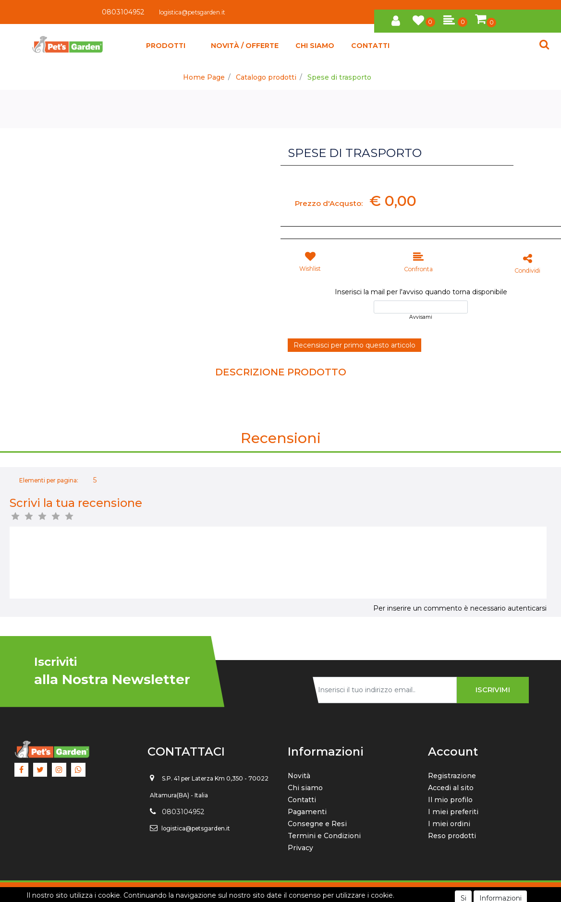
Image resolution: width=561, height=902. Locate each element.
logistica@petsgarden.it (192, 12)
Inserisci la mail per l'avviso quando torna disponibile (421, 292)
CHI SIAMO (314, 45)
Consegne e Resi (317, 823)
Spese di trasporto (339, 77)
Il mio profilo (450, 799)
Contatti (302, 799)
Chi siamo (305, 787)
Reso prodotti (452, 835)
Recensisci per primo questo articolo (354, 345)
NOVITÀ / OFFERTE (245, 45)
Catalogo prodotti (266, 77)
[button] (395, 19)
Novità (299, 775)
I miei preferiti (453, 811)
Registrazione (452, 775)
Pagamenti (307, 811)
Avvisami (420, 317)
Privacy (300, 847)
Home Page (204, 77)
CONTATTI (370, 45)
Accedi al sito (451, 787)
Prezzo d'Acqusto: (329, 203)
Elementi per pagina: (48, 480)
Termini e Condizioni (324, 835)
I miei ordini (449, 823)
